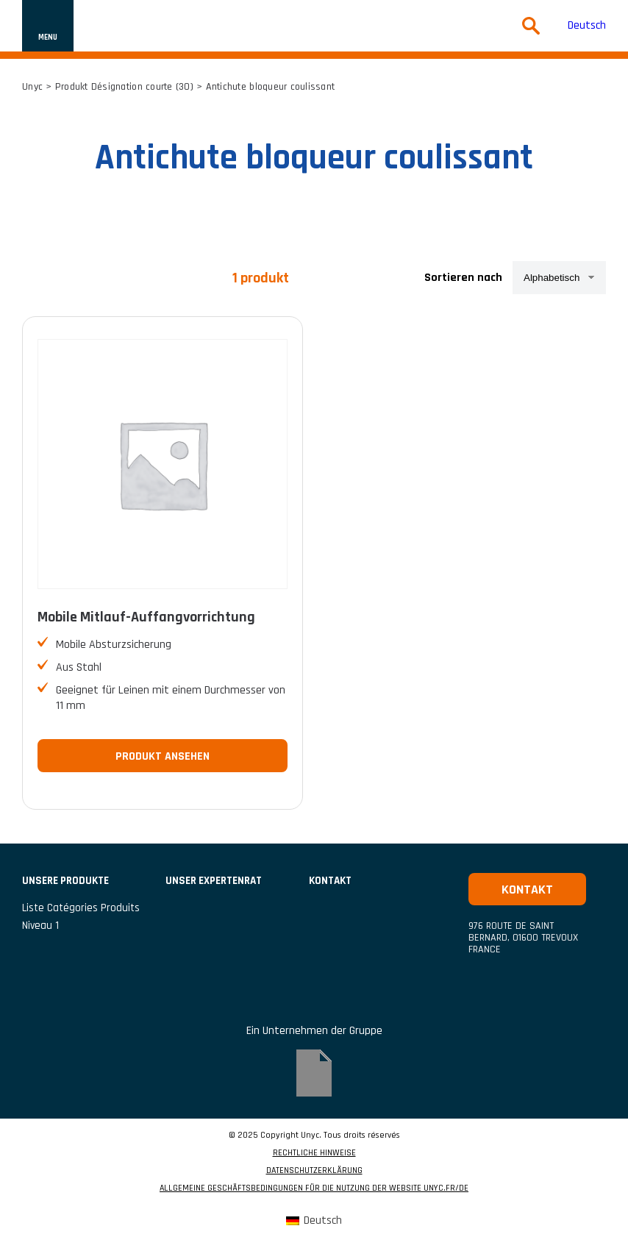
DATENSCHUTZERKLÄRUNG (314, 1171)
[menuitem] (586, 26)
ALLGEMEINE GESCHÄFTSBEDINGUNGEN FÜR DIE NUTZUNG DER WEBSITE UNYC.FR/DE (314, 1188)
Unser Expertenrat (213, 881)
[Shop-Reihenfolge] (559, 277)
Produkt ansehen (162, 756)
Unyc (32, 87)
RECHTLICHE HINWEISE (314, 1153)
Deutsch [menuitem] (587, 26)
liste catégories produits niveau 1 (81, 917)
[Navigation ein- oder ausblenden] (48, 25)
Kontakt (330, 881)
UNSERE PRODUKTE (65, 881)
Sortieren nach (463, 277)
